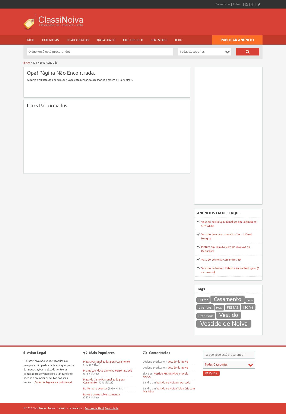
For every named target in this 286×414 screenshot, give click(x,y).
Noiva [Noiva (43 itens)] (248, 307)
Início (30, 39)
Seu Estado (159, 39)
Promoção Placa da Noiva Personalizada (107, 370)
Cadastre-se (223, 4)
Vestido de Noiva (178, 361)
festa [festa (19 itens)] (219, 307)
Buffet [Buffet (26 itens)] (203, 300)
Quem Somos (106, 39)
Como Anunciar (78, 39)
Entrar (237, 4)
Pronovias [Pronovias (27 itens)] (205, 316)
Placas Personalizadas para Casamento (106, 361)
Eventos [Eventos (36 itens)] (205, 307)
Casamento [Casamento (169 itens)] (227, 299)
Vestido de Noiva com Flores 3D (221, 259)
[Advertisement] (107, 140)
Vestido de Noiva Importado (173, 382)
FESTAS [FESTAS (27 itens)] (232, 307)
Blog (178, 39)
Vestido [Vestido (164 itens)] (228, 315)
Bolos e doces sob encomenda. (101, 394)
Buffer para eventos (95, 388)
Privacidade (111, 408)
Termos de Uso (94, 408)
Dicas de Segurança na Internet (53, 382)
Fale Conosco (133, 39)
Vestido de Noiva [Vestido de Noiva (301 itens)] (224, 323)
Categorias (50, 39)
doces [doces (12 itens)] (250, 300)
